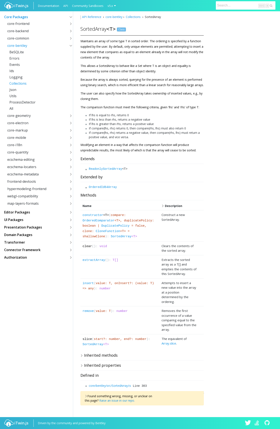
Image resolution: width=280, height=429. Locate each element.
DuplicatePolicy (115, 226)
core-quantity (17, 152)
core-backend (18, 31)
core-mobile (16, 137)
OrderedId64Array (103, 187)
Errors (14, 58)
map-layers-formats (23, 203)
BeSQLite (16, 52)
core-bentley (17, 45)
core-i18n (14, 145)
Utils (13, 96)
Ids (11, 71)
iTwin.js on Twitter (248, 423)
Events (14, 64)
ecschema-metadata (23, 174)
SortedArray (121, 236)
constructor (93, 215)
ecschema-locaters (21, 167)
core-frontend (18, 23)
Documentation (48, 6)
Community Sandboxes (87, 6)
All (11, 108)
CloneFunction (108, 231)
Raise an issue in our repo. (117, 400)
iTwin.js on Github (268, 423)
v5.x (110, 6)
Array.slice (169, 343)
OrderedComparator (99, 220)
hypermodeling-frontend (26, 188)
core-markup (17, 130)
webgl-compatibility (22, 196)
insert (88, 283)
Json (12, 89)
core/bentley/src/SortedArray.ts (110, 386)
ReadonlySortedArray (105, 169)
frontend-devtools (21, 181)
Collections (18, 83)
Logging (16, 77)
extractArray (94, 260)
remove (88, 311)
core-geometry (19, 115)
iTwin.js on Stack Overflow (258, 423)
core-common (18, 38)
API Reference (92, 17)
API (65, 6)
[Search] (245, 5)
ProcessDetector (22, 102)
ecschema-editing (21, 159)
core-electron (17, 123)
